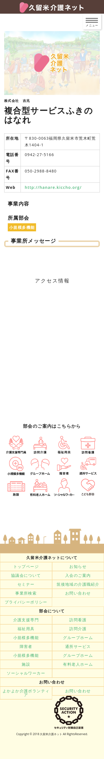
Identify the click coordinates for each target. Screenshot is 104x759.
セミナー (26, 584)
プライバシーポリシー (26, 602)
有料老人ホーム (78, 664)
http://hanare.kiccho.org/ (53, 187)
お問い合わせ (78, 593)
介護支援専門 (26, 620)
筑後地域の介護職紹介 (78, 584)
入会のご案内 (78, 575)
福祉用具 (26, 629)
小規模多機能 (26, 638)
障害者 (26, 646)
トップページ (26, 566)
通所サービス (78, 646)
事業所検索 (26, 593)
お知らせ (78, 566)
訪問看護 (78, 620)
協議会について (26, 575)
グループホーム (78, 638)
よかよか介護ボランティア (25, 693)
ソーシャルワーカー (26, 673)
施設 (26, 664)
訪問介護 (78, 629)
